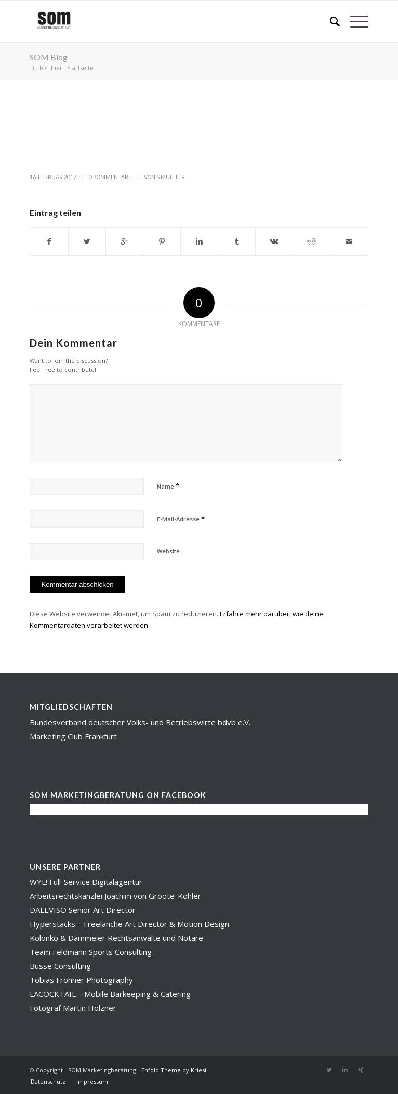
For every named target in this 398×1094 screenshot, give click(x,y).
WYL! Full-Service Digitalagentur (86, 881)
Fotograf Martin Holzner (73, 1008)
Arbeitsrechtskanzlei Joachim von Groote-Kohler (115, 895)
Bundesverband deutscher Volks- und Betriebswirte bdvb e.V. (140, 722)
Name (168, 486)
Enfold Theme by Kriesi (173, 1070)
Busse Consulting (60, 966)
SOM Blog (49, 57)
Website (168, 551)
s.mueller (170, 177)
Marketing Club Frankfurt (73, 736)
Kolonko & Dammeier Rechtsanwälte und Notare (116, 938)
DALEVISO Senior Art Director (83, 909)
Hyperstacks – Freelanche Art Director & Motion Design (129, 924)
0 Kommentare (110, 177)
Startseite (80, 68)
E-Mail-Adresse (181, 518)
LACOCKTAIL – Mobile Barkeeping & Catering (110, 994)
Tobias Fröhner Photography (81, 980)
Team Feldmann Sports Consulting (91, 952)
